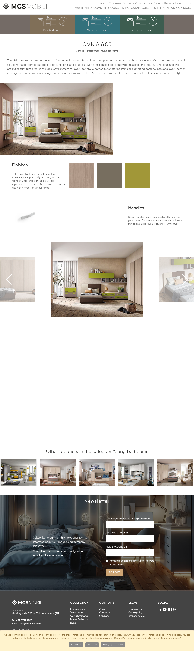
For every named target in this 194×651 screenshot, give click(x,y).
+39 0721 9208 (24, 626)
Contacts (183, 8)
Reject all (92, 645)
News (171, 8)
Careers (158, 3)
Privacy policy (135, 615)
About (103, 3)
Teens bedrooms (78, 618)
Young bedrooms (79, 621)
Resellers (158, 8)
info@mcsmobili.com (30, 629)
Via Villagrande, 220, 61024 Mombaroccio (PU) (35, 619)
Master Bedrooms (88, 8)
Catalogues (140, 8)
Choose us (115, 3)
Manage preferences (113, 645)
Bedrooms (111, 8)
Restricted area (172, 3)
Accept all (76, 645)
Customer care (143, 3)
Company (128, 3)
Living (125, 8)
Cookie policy (135, 618)
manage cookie (136, 621)
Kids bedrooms (77, 615)
